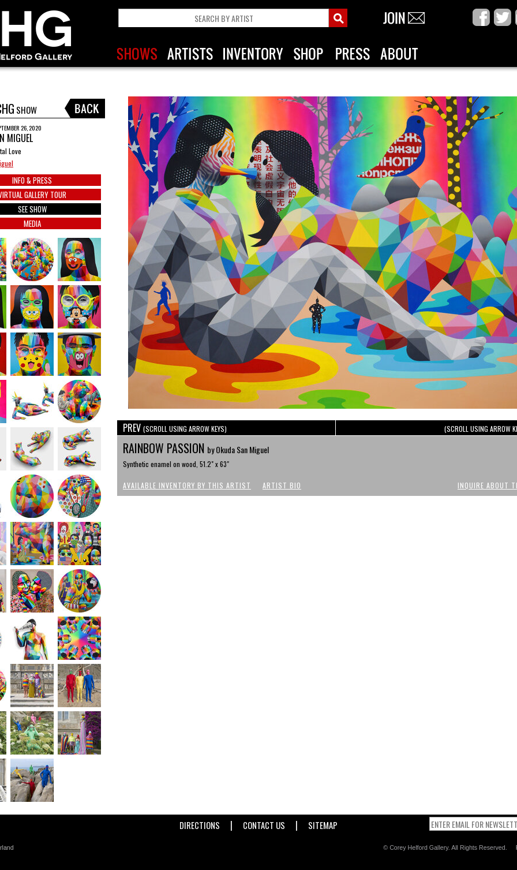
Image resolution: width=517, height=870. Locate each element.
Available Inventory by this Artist (187, 485)
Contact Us (264, 823)
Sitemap (323, 823)
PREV (175, 428)
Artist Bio (282, 485)
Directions (199, 823)
